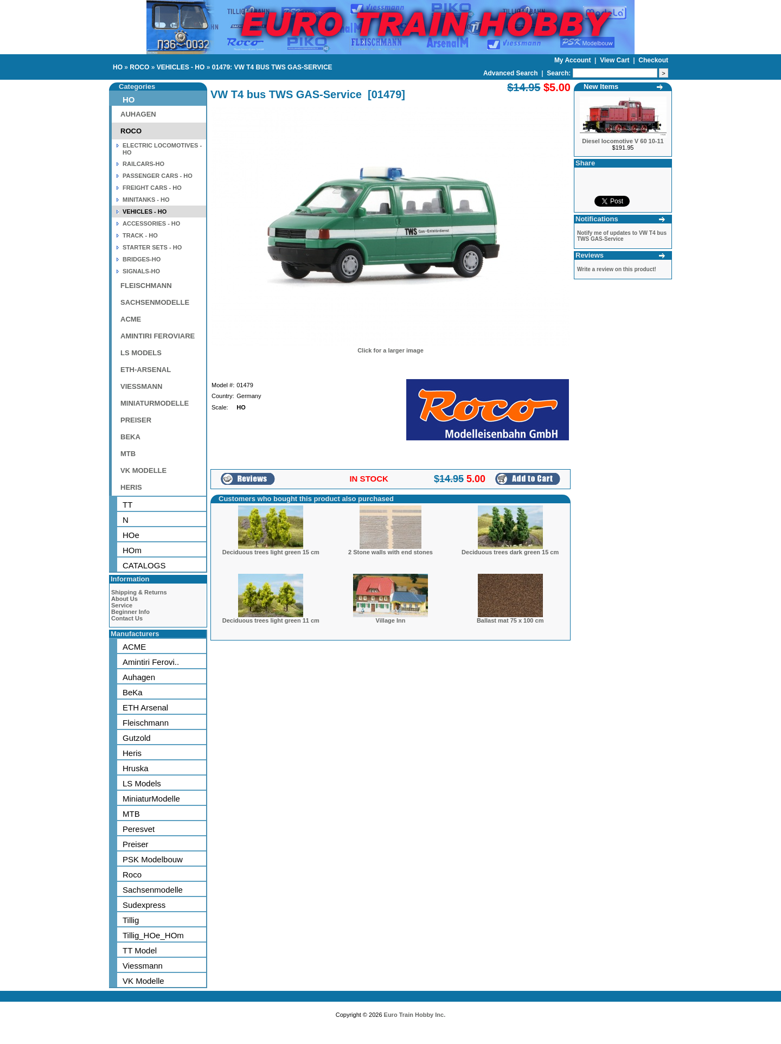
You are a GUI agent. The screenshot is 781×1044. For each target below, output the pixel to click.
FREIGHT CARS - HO (152, 187)
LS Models (142, 783)
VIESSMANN (141, 386)
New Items (601, 86)
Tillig (131, 920)
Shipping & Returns (139, 592)
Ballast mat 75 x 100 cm (510, 620)
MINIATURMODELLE (154, 403)
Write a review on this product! (616, 269)
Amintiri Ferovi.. (151, 662)
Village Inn (391, 620)
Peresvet (139, 829)
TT (127, 504)
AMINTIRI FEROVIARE (157, 336)
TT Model (140, 950)
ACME (130, 319)
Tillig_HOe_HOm (153, 935)
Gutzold (137, 737)
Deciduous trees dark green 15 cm (510, 552)
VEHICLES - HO (181, 67)
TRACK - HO (140, 235)
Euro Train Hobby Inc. (415, 1014)
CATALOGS (144, 565)
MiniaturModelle (151, 798)
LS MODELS (141, 353)
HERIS (131, 487)
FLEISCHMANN (146, 285)
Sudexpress (144, 905)
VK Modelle (143, 980)
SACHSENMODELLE (154, 302)
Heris (132, 753)
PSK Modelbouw (153, 859)
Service (121, 605)
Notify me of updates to (622, 236)
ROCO (139, 67)
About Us (124, 598)
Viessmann (143, 965)
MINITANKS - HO (146, 199)
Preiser (136, 844)
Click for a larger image (390, 350)
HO (118, 67)
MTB (128, 454)
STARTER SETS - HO (152, 247)
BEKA (130, 437)
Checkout (653, 60)
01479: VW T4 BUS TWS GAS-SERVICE (272, 67)
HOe (131, 535)
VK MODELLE (143, 470)
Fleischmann (146, 722)
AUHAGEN (138, 114)
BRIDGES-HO (142, 259)
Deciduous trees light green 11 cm (270, 620)
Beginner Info (130, 612)
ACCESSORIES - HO (151, 223)
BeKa (133, 692)
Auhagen (139, 677)
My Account (573, 60)
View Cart (615, 60)
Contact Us (127, 618)
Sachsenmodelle (153, 889)
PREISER (135, 420)
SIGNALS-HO (141, 271)
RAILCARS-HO (143, 164)
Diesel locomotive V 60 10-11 (622, 141)
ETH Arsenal (145, 707)
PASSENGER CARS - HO (158, 175)
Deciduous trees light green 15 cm (270, 552)
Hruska (136, 768)
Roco (132, 874)
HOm (132, 550)
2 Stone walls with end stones (390, 552)
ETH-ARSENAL (145, 370)
